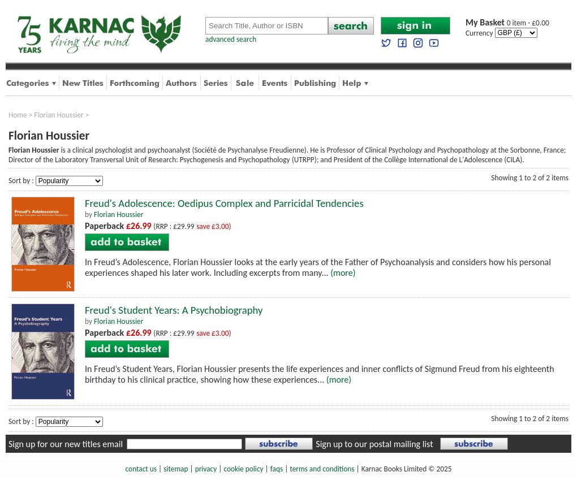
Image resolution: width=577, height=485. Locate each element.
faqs (276, 469)
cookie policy (243, 469)
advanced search (230, 39)
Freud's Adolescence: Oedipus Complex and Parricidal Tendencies (224, 203)
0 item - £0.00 (507, 23)
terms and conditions (322, 469)
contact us (141, 469)
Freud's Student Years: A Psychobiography (173, 310)
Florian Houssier (58, 115)
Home (17, 115)
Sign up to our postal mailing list (374, 444)
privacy (206, 469)
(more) (342, 272)
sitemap (175, 469)
